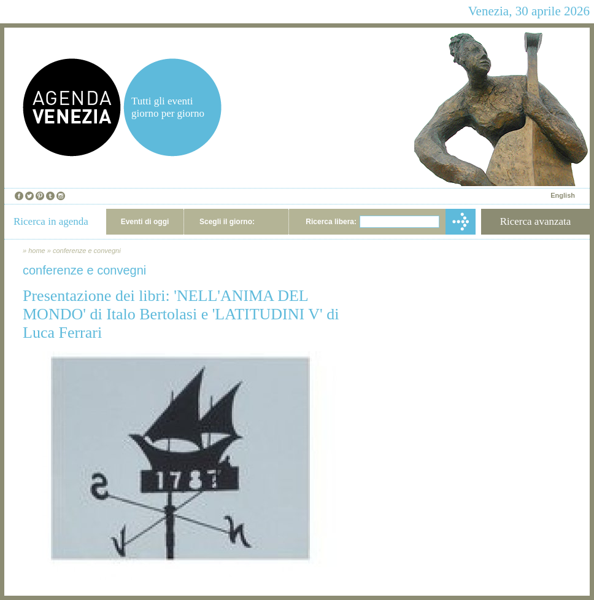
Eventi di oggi (145, 221)
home (36, 250)
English (562, 195)
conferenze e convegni (87, 250)
